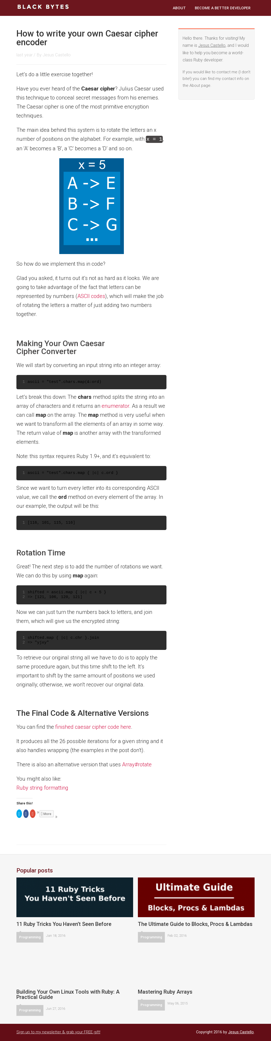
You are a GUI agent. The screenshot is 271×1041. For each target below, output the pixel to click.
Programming (30, 937)
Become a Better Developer (223, 7)
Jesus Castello (57, 54)
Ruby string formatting (42, 787)
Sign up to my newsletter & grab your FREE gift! (58, 1031)
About (179, 7)
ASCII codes (91, 295)
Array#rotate (137, 764)
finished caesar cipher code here (93, 726)
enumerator (115, 405)
